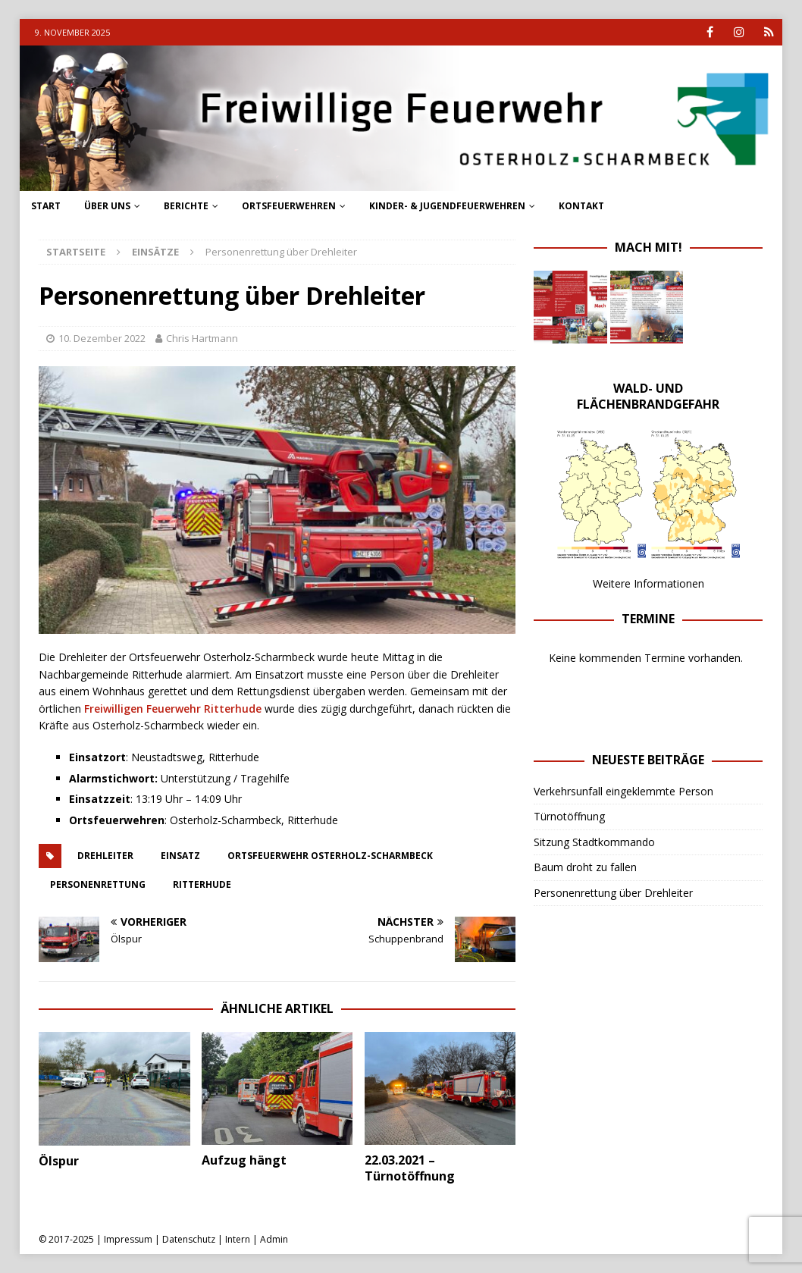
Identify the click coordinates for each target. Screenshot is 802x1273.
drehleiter (105, 855)
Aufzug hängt (244, 1160)
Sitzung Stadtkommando (594, 842)
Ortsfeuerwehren (289, 205)
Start (46, 205)
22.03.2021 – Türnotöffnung (410, 1168)
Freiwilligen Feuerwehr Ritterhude (173, 708)
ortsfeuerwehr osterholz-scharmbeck (330, 855)
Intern (237, 1239)
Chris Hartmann (202, 338)
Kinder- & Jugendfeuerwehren (447, 205)
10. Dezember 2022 (102, 338)
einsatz (180, 855)
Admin (274, 1239)
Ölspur (59, 1160)
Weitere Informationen (648, 583)
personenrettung (98, 884)
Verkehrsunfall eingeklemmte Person (623, 791)
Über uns (107, 205)
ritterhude (202, 884)
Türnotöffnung (569, 816)
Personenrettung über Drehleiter (613, 893)
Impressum (128, 1239)
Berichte (186, 205)
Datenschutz (188, 1239)
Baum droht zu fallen (585, 867)
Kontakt (581, 205)
